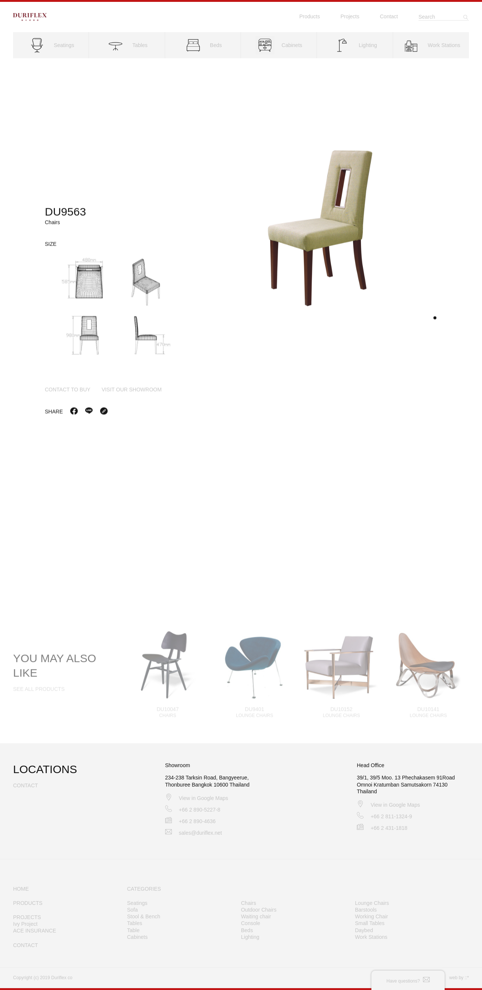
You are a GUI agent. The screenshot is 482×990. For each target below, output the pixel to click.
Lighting (250, 937)
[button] (434, 320)
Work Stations (371, 937)
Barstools (366, 910)
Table (133, 930)
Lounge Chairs (372, 903)
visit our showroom (132, 392)
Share (54, 414)
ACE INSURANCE (34, 931)
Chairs (248, 903)
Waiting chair (256, 916)
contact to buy (67, 392)
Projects (349, 16)
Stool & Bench (143, 916)
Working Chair (371, 916)
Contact (389, 16)
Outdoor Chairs (258, 910)
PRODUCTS (28, 903)
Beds (247, 930)
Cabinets (137, 937)
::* (467, 977)
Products (309, 16)
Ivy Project (25, 924)
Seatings (137, 903)
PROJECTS (27, 917)
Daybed (364, 930)
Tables (134, 923)
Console (250, 923)
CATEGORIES (144, 889)
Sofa (132, 910)
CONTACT (25, 945)
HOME (21, 889)
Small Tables (369, 923)
